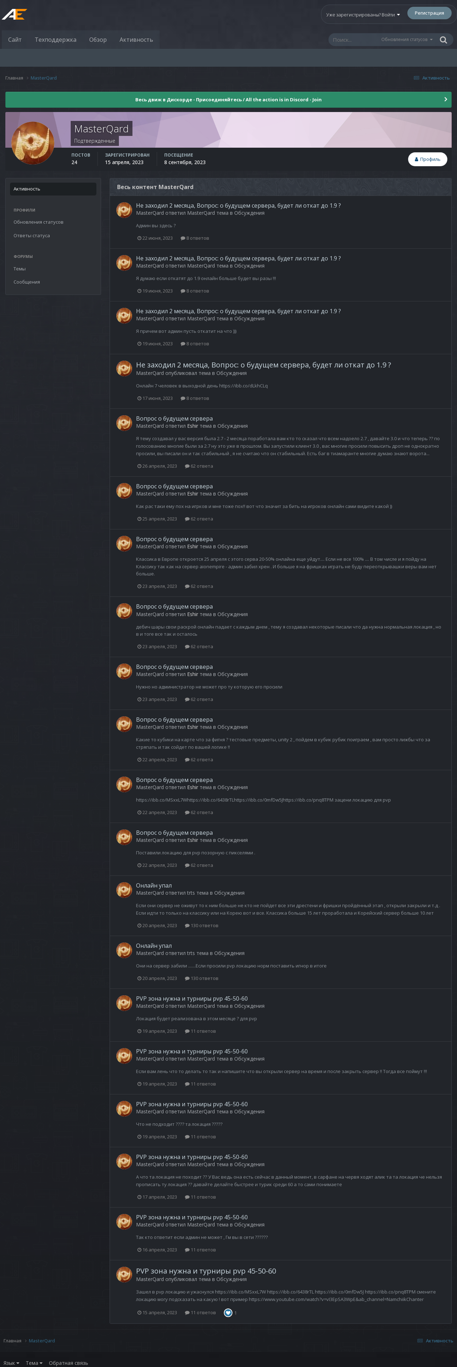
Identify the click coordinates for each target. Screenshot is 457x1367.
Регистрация (429, 13)
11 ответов (200, 1031)
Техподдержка (55, 40)
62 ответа (199, 466)
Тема (34, 1363)
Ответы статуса (32, 235)
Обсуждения (249, 212)
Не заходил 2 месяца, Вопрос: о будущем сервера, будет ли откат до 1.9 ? (238, 205)
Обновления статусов (404, 39)
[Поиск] (354, 40)
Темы (20, 268)
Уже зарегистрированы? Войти (363, 14)
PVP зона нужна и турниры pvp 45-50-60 (192, 998)
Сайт (15, 40)
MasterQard (150, 212)
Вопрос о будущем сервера (174, 418)
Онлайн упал (154, 885)
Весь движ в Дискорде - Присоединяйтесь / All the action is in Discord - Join (228, 99)
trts (191, 892)
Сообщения (27, 282)
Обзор (98, 40)
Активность (136, 40)
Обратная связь (68, 1363)
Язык (11, 1363)
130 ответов (202, 925)
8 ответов (195, 238)
